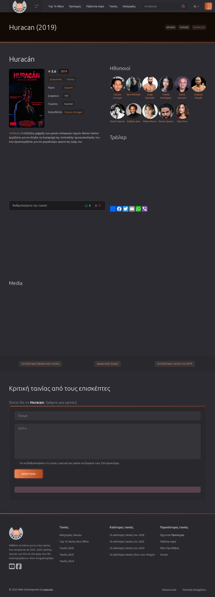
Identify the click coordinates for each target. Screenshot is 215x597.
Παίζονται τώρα (95, 6)
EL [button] (196, 6)
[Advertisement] (57, 170)
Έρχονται (172, 535)
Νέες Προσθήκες (169, 548)
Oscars (164, 554)
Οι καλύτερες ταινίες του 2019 (174, 363)
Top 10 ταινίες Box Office (74, 541)
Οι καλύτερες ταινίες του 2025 (127, 541)
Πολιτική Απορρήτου (194, 589)
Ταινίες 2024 (66, 561)
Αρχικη (170, 27)
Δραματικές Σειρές (107, 363)
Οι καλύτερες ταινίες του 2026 (127, 535)
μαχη (38, 133)
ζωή (73, 141)
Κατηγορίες (129, 6)
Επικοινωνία (169, 589)
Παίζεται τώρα (168, 541)
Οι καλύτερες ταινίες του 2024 (127, 548)
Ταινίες (113, 6)
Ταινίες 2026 (66, 548)
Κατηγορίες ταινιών (70, 535)
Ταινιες (184, 27)
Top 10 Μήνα (56, 6)
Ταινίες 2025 (66, 554)
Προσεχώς (75, 6)
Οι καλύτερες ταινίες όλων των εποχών (132, 554)
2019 (64, 71)
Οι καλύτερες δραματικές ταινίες (40, 363)
